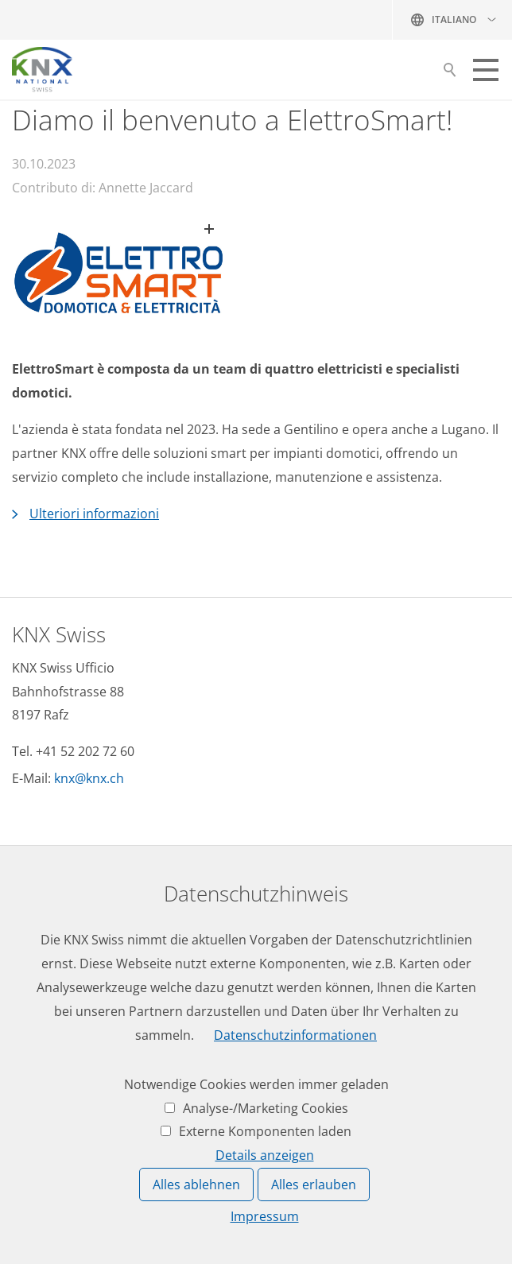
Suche (449, 74)
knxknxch (89, 778)
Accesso (36, 1037)
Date (26, 950)
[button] (485, 70)
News (28, 920)
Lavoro (32, 891)
